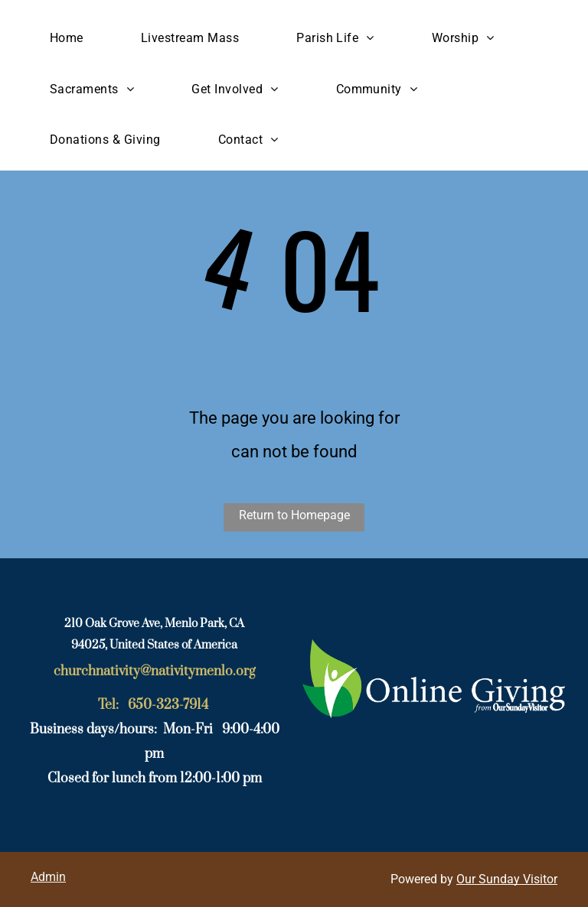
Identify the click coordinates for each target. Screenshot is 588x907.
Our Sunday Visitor (506, 879)
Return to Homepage (294, 515)
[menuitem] (72, 38)
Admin (48, 877)
